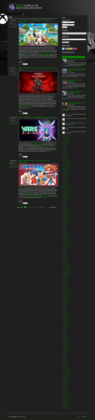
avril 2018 (65, 335)
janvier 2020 (65, 289)
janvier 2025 (65, 159)
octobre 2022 (65, 218)
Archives (82, 57)
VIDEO (35, 14)
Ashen (15, 23)
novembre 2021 (66, 242)
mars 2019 (65, 311)
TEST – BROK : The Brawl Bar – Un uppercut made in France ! (76, 92)
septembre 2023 (66, 194)
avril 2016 (65, 387)
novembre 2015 (66, 397)
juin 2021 (65, 252)
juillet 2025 (65, 146)
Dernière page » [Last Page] (53, 207)
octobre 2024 (65, 166)
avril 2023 (65, 205)
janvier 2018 (65, 341)
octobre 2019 (65, 296)
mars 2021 (65, 259)
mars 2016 (65, 389)
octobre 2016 (65, 374)
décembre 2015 (66, 395)
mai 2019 (65, 306)
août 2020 (65, 274)
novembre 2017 (66, 345)
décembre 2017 (66, 343)
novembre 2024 (66, 164)
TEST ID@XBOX (29, 14)
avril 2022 (65, 231)
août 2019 (65, 300)
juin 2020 (65, 278)
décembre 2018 (66, 317)
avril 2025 (65, 153)
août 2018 (65, 326)
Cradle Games (28, 54)
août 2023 (65, 196)
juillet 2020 (65, 276)
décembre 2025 (66, 135)
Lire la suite (24, 58)
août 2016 (65, 378)
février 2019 (65, 313)
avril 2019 (65, 309)
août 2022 (65, 222)
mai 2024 (65, 177)
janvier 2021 (65, 263)
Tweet (20, 64)
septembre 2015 (66, 402)
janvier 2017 (65, 367)
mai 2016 (65, 384)
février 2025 (65, 157)
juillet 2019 (65, 302)
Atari (24, 147)
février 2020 (65, 287)
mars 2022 (65, 233)
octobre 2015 (65, 400)
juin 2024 (65, 174)
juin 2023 (65, 200)
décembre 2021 (66, 239)
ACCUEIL (10, 14)
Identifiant (64, 21)
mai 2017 (65, 358)
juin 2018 (65, 330)
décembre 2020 (66, 265)
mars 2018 (65, 337)
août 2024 (65, 170)
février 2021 (65, 261)
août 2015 (65, 404)
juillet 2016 (65, 380)
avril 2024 (65, 179)
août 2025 (65, 144)
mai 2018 (65, 332)
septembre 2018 (66, 324)
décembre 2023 (66, 187)
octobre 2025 (65, 140)
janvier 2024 (65, 185)
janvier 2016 (65, 393)
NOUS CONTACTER (47, 14)
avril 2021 (65, 257)
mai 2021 (65, 255)
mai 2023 (65, 203)
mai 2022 (65, 229)
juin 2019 (65, 304)
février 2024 (65, 183)
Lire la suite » (81, 65)
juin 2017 (65, 356)
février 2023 (65, 209)
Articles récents (66, 57)
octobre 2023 (65, 192)
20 (40, 207)
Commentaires (75, 57)
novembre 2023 (66, 190)
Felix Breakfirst (69, 122)
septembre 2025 (66, 142)
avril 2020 (65, 283)
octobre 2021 (65, 244)
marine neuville (69, 114)
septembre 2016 (66, 376)
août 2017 (65, 352)
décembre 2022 (66, 213)
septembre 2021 (66, 246)
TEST (23, 14)
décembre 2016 (66, 369)
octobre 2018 (65, 322)
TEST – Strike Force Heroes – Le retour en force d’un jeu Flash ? (77, 103)
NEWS (14, 14)
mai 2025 (65, 151)
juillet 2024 (65, 172)
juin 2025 (65, 148)
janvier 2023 (65, 211)
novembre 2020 (66, 268)
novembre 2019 (66, 294)
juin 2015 (65, 408)
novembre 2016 (66, 371)
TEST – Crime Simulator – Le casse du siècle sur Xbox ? (76, 60)
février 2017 (65, 365)
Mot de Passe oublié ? (72, 27)
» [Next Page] (47, 207)
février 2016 (65, 391)
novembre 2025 (66, 138)
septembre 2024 (66, 168)
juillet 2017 (65, 354)
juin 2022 (65, 226)
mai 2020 (65, 281)
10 (37, 207)
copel (67, 127)
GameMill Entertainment (43, 54)
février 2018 (65, 339)
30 (42, 207)
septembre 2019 (66, 298)
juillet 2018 (65, 328)
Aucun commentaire (13, 25)
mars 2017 (65, 363)
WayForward (39, 144)
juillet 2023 (65, 198)
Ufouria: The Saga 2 (29, 193)
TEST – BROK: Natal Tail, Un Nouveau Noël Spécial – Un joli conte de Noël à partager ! (76, 70)
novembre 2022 (66, 216)
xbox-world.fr (14, 416)
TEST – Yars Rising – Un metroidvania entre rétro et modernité (37, 117)
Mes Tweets (64, 54)
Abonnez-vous (66, 42)
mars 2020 (65, 285)
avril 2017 (65, 361)
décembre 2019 (66, 291)
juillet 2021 (65, 250)
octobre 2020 (65, 270)
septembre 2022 (66, 220)
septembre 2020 (66, 272)
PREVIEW (18, 14)
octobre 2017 (65, 348)
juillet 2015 (65, 406)
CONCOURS (40, 14)
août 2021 (65, 248)
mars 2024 (65, 181)
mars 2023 (65, 207)
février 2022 (65, 235)
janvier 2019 (65, 315)
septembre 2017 (66, 350)
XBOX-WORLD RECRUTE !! (56, 14)
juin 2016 (65, 382)
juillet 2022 (65, 224)
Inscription (79, 27)
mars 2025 (65, 155)
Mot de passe (65, 23)
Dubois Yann (68, 131)
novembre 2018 (66, 319)
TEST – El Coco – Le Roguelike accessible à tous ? (75, 80)
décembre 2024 (66, 161)
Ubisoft (51, 95)
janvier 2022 (65, 237)
